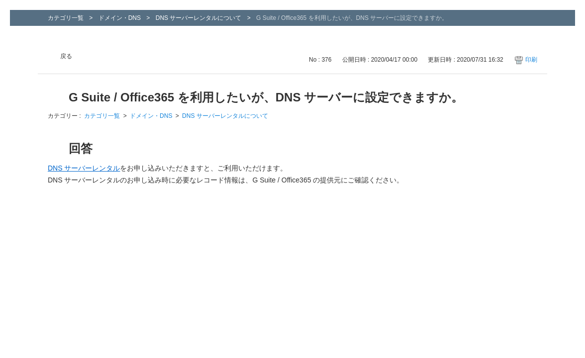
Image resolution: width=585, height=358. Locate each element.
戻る (66, 56)
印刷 (531, 59)
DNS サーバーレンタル (84, 168)
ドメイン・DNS (119, 17)
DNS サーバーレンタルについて (199, 17)
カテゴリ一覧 (66, 17)
